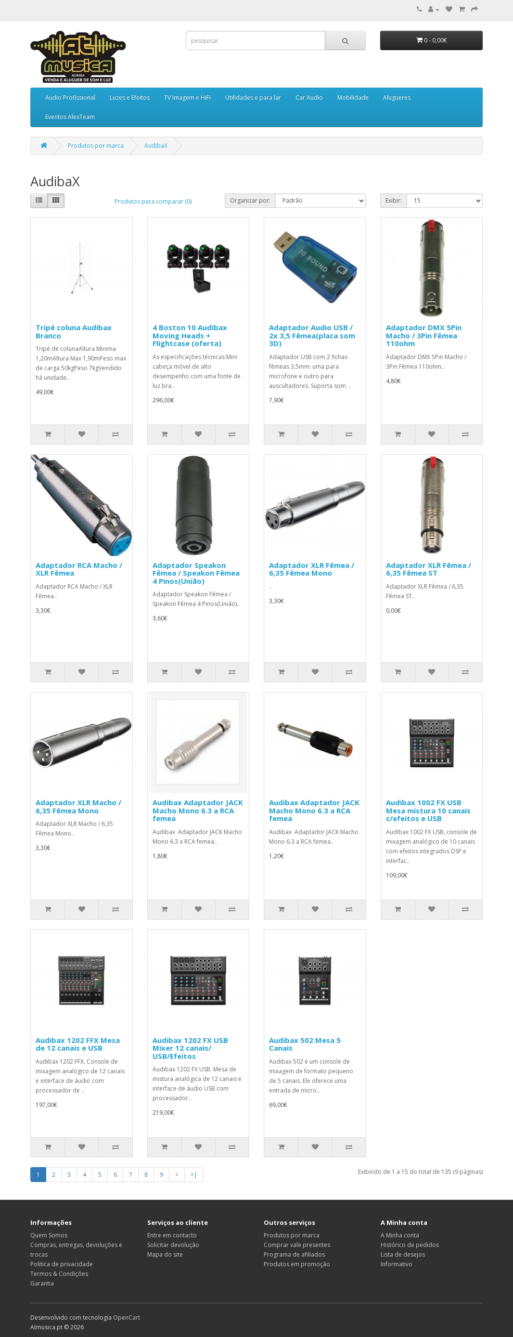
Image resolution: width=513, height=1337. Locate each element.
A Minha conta (400, 1235)
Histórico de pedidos (410, 1245)
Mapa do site (165, 1254)
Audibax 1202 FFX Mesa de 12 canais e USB (78, 1044)
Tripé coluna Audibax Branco (74, 331)
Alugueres (396, 97)
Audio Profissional (70, 97)
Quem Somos (48, 1235)
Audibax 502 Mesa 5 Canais (305, 1044)
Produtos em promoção (297, 1264)
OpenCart (126, 1317)
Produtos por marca (96, 145)
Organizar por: (250, 200)
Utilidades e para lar (253, 97)
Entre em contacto (172, 1235)
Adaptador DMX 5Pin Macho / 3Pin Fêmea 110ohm (424, 335)
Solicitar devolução (173, 1245)
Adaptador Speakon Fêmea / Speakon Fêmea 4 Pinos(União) (196, 573)
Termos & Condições (59, 1274)
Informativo (396, 1264)
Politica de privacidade (61, 1264)
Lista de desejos (403, 1254)
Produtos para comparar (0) (153, 201)
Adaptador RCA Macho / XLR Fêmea (79, 569)
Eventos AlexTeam (70, 117)
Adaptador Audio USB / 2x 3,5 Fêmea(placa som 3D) (312, 335)
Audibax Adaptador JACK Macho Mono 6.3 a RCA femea (198, 810)
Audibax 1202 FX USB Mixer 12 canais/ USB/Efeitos (190, 1048)
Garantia (42, 1283)
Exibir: (393, 200)
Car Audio (309, 97)
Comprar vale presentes (297, 1245)
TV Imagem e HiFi (187, 97)
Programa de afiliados (294, 1254)
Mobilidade (353, 97)
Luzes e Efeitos (130, 97)
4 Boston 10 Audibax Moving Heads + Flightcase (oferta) (190, 335)
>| (194, 1174)
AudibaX (155, 145)
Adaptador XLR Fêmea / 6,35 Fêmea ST (428, 569)
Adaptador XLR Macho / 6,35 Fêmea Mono (78, 806)
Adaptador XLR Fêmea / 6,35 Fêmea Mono (311, 569)
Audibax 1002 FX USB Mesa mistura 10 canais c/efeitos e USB (428, 810)
